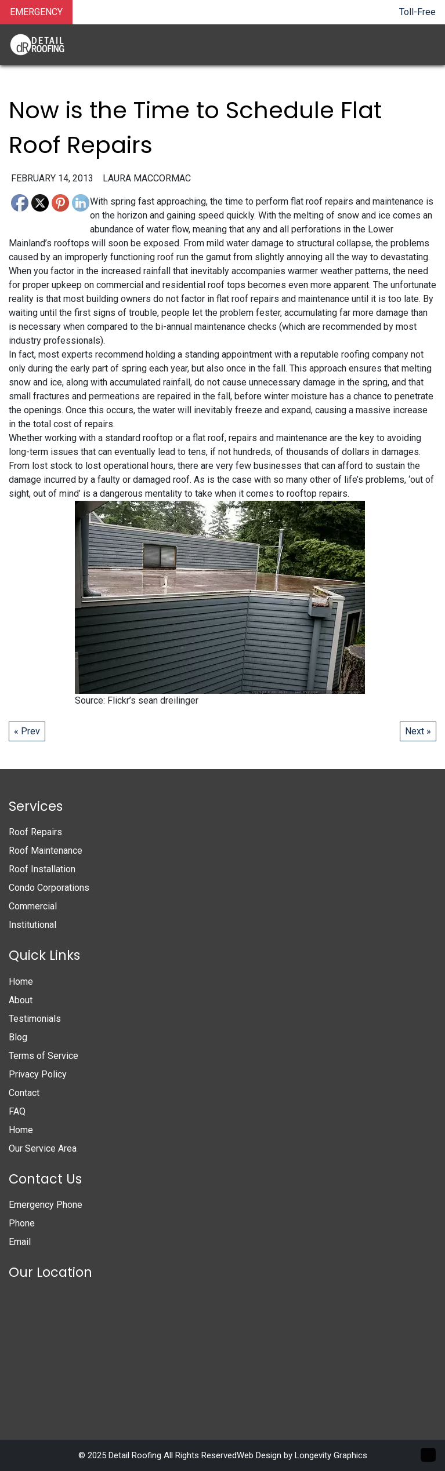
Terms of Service (43, 1055)
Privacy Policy (38, 1074)
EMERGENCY (36, 11)
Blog (18, 1037)
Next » (418, 731)
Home (21, 981)
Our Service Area (43, 1148)
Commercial (33, 906)
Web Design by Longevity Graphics (302, 1455)
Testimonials (35, 1018)
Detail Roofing (134, 1455)
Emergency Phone (45, 1204)
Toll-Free (417, 11)
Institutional (32, 924)
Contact (24, 1092)
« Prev (27, 731)
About (20, 1000)
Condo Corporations (49, 887)
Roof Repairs (35, 832)
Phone (22, 1223)
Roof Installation (42, 869)
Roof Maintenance (45, 850)
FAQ (17, 1111)
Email (20, 1241)
